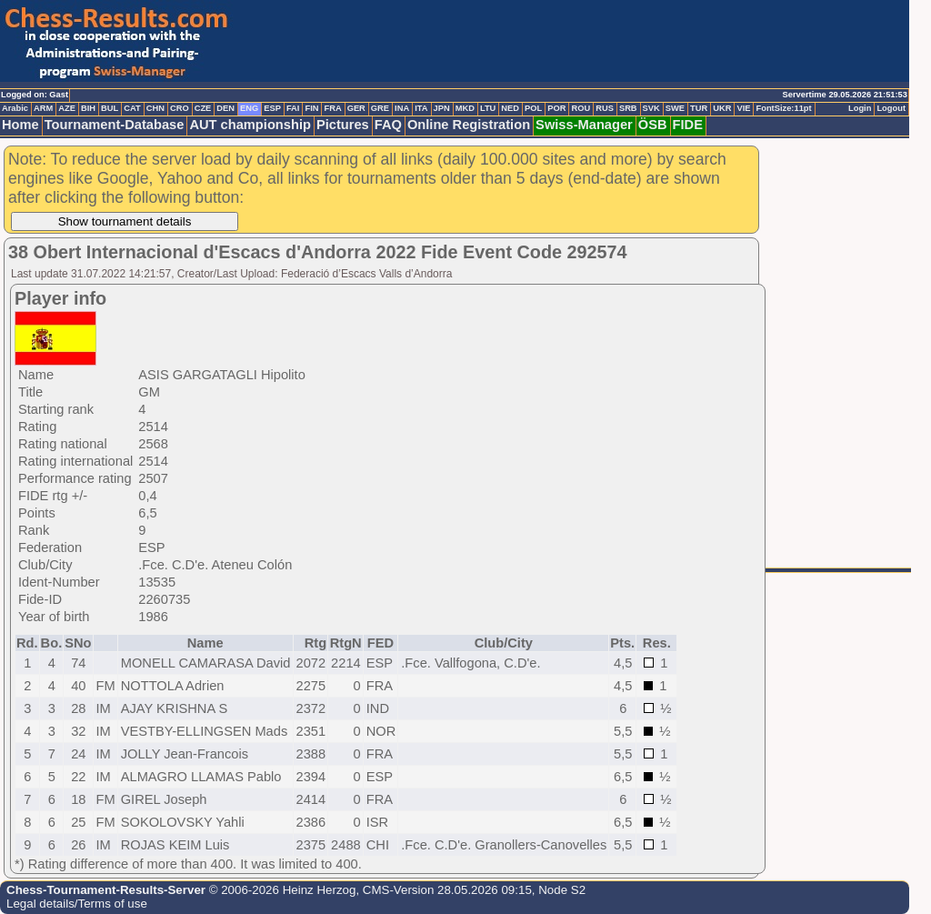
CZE (203, 108)
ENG (249, 108)
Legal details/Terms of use (76, 903)
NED (510, 108)
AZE (66, 108)
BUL (109, 108)
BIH (88, 108)
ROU (580, 108)
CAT (132, 108)
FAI (293, 108)
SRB (628, 108)
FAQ (388, 124)
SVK (651, 108)
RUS (605, 108)
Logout (891, 108)
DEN (225, 108)
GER (356, 108)
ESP (272, 108)
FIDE (688, 124)
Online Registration (468, 124)
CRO (179, 108)
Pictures (342, 124)
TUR (698, 108)
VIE (743, 108)
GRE (380, 108)
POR (556, 108)
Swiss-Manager (584, 124)
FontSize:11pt (783, 108)
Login (859, 108)
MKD (465, 108)
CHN (155, 108)
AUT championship (250, 124)
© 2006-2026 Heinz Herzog (280, 890)
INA (402, 108)
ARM (43, 108)
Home (20, 124)
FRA (332, 108)
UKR (722, 108)
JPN (442, 108)
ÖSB (652, 124)
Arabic (15, 108)
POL (533, 108)
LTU (488, 108)
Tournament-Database (115, 124)
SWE (675, 108)
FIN (311, 108)
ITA (421, 108)
